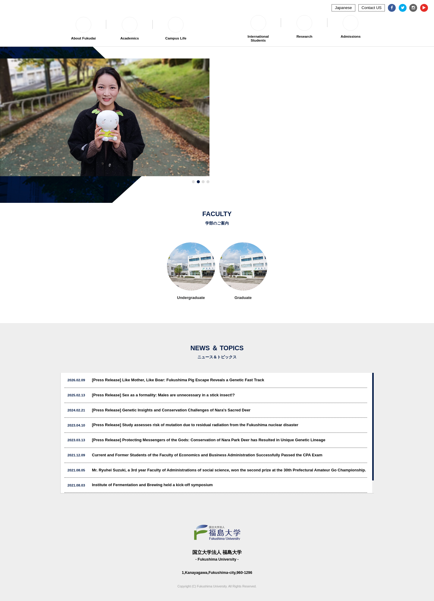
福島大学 (217, 24)
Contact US (372, 7)
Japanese (343, 7)
